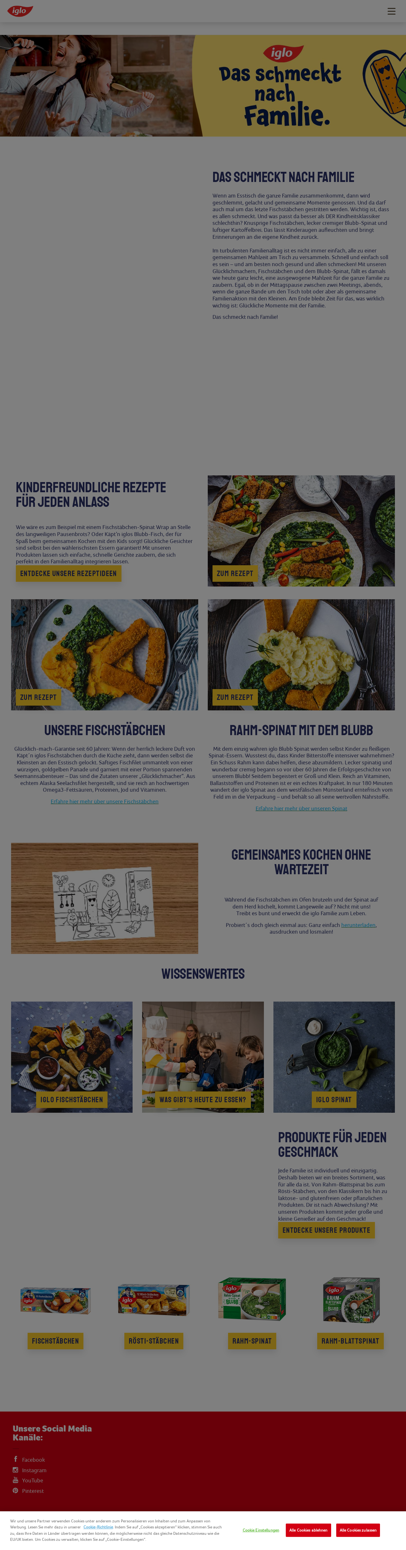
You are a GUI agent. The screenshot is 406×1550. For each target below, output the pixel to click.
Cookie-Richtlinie (98, 1527)
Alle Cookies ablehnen (308, 1530)
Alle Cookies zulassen (358, 1530)
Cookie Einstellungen (261, 1530)
